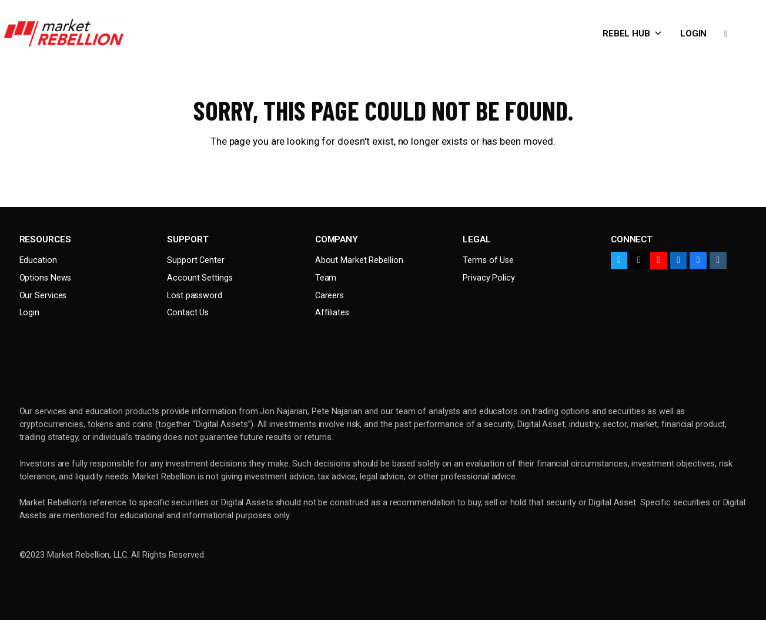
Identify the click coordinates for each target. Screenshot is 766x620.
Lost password (194, 296)
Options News (45, 278)
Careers (329, 296)
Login (693, 33)
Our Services (43, 296)
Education (38, 260)
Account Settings (199, 278)
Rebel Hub (633, 33)
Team (326, 278)
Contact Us (188, 313)
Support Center (196, 260)
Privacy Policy (489, 278)
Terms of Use (488, 260)
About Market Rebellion (359, 260)
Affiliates (332, 313)
